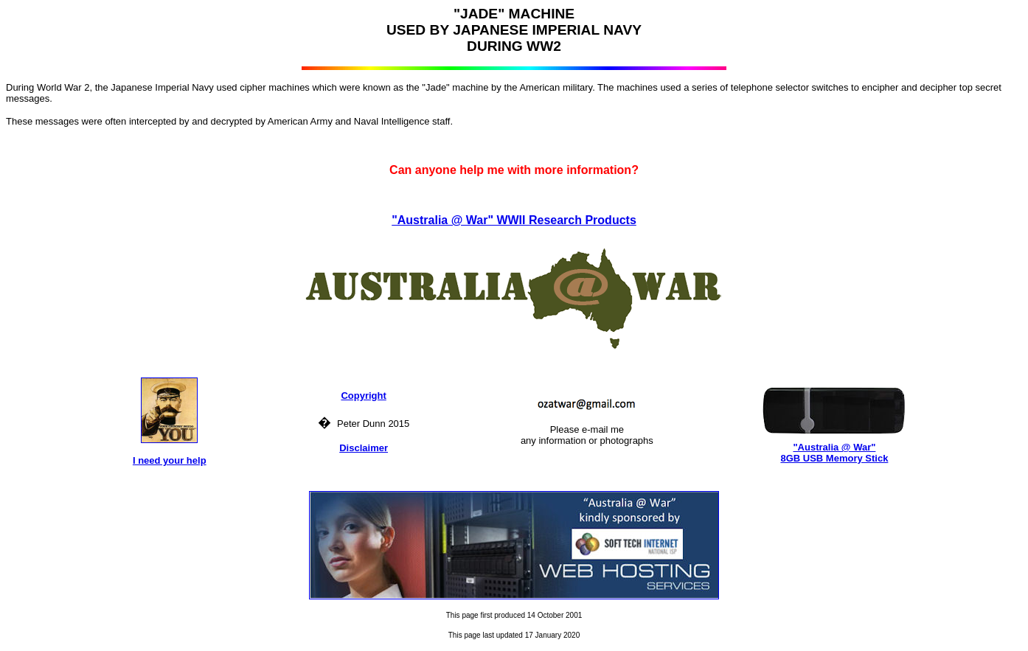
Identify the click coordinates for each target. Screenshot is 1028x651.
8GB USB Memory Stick (834, 458)
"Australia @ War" (834, 447)
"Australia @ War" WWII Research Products (514, 220)
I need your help (169, 460)
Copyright (363, 395)
